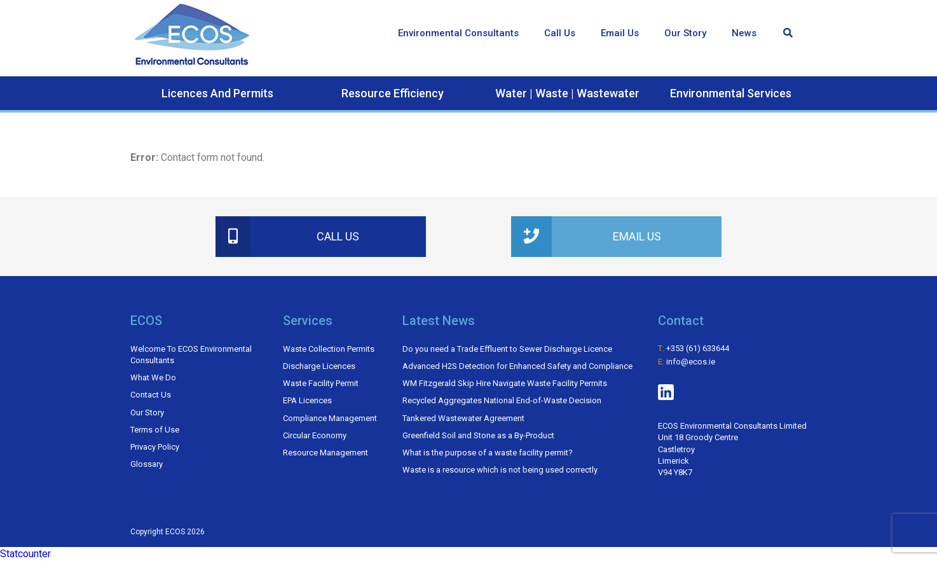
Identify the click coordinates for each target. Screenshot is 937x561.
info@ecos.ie (690, 361)
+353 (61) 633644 (697, 348)
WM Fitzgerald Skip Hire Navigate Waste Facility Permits (504, 383)
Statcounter (25, 554)
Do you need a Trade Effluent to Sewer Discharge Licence (507, 349)
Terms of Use (154, 429)
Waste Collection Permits (328, 349)
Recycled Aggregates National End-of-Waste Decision (501, 400)
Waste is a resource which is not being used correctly (500, 469)
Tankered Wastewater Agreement (463, 418)
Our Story (147, 412)
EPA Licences (307, 400)
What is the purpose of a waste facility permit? (487, 452)
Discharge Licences (319, 366)
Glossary (146, 464)
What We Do (153, 377)
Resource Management (325, 452)
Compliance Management (330, 418)
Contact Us (150, 394)
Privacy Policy (154, 447)
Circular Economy (314, 435)
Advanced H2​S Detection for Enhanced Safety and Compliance (517, 366)
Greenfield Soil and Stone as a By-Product (478, 435)
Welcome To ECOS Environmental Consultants (191, 354)
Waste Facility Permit (321, 383)
